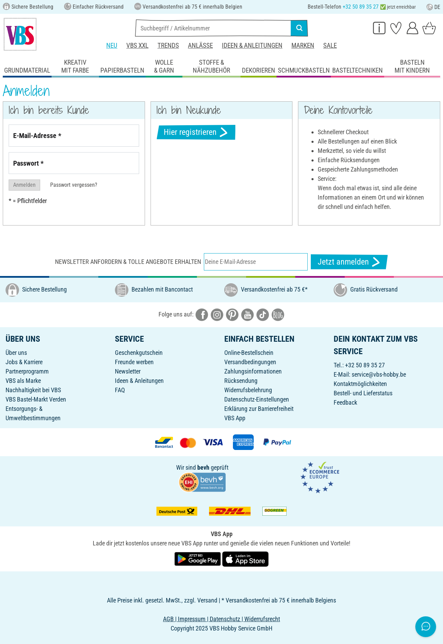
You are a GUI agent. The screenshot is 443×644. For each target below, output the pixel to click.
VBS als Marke (23, 380)
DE (433, 7)
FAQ (120, 390)
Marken (302, 45)
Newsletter (128, 371)
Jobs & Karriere (24, 362)
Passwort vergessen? (73, 185)
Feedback (345, 402)
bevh (203, 467)
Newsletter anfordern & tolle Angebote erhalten (128, 261)
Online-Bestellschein (248, 352)
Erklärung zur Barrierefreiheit (258, 408)
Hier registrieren (196, 132)
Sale (330, 45)
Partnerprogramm (27, 371)
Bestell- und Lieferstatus (363, 393)
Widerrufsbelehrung (248, 390)
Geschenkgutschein (139, 352)
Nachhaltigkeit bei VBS (33, 390)
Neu (111, 45)
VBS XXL (137, 45)
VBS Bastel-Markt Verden (36, 399)
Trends (168, 45)
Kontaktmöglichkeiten (360, 383)
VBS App (234, 418)
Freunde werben (134, 362)
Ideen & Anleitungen (252, 45)
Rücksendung (240, 380)
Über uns (16, 352)
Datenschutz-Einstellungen (256, 399)
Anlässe (200, 45)
